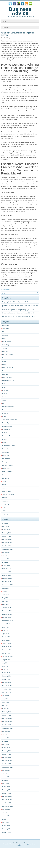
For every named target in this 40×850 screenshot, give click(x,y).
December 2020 (7, 718)
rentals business (5, 289)
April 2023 (5, 633)
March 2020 (6, 747)
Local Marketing (7, 426)
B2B (3, 332)
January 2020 (6, 754)
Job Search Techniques (9, 419)
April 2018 (5, 822)
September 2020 (7, 728)
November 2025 (7, 542)
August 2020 (6, 731)
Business (13, 38)
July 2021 (5, 699)
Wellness (5, 514)
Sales (4, 485)
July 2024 (5, 591)
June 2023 (5, 627)
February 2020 (6, 751)
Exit (3, 384)
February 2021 (6, 712)
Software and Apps (8, 494)
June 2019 (5, 777)
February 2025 (6, 568)
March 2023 (6, 637)
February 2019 (6, 790)
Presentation (6, 458)
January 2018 (6, 832)
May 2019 (5, 780)
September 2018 (7, 806)
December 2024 (7, 575)
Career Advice (6, 341)
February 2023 (6, 640)
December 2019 (7, 757)
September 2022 (7, 656)
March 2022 (6, 673)
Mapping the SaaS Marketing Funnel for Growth (17, 302)
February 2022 (6, 676)
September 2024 (7, 585)
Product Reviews (7, 465)
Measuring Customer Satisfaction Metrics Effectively (18, 313)
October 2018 (6, 803)
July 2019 (5, 773)
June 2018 (5, 816)
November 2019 (7, 760)
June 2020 (5, 738)
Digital (4, 364)
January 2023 (6, 643)
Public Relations (7, 472)
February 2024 (6, 604)
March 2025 (6, 565)
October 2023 (6, 617)
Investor (4, 416)
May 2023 (5, 630)
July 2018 (5, 812)
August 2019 (6, 770)
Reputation (5, 478)
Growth (4, 400)
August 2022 (6, 660)
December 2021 (7, 682)
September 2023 (7, 620)
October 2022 (6, 653)
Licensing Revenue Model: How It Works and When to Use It (20, 305)
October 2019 (6, 764)
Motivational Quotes (8, 445)
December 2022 (7, 646)
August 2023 (6, 624)
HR (3, 403)
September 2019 (7, 767)
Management (6, 429)
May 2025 (5, 562)
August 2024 (6, 588)
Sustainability (6, 501)
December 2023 (7, 611)
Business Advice (20, 11)
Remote (4, 475)
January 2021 (6, 715)
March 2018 (6, 825)
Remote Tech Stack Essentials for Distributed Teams (18, 316)
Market (4, 432)
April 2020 (5, 744)
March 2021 (6, 708)
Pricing (4, 462)
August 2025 (6, 552)
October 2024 (6, 581)
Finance (4, 387)
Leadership (5, 423)
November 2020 (7, 721)
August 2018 (6, 809)
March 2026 (6, 529)
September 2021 (7, 692)
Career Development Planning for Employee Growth (18, 310)
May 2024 (5, 598)
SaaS (4, 481)
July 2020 (5, 734)
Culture (4, 348)
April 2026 (5, 526)
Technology (5, 504)
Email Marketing (7, 377)
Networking (5, 449)
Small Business (7, 491)
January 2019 (6, 793)
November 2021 (7, 686)
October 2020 (6, 725)
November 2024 (7, 578)
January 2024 (6, 607)
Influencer (5, 413)
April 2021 (5, 705)
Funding (4, 393)
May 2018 (5, 819)
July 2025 (5, 555)
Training (4, 511)
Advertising (5, 328)
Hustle (4, 410)
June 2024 (5, 594)
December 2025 (7, 539)
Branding (5, 335)
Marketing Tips (6, 436)
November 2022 (7, 650)
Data (3, 358)
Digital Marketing (7, 367)
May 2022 (5, 669)
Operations (5, 452)
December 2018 (7, 796)
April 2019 (5, 783)
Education (5, 374)
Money (4, 442)
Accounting (5, 325)
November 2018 (7, 799)
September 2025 (7, 549)
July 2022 (5, 663)
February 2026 (6, 533)
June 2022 (5, 666)
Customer (5, 351)
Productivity (5, 468)
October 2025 (6, 546)
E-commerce (6, 371)
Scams (4, 488)
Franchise (5, 390)
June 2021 (5, 702)
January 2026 (6, 536)
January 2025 (6, 572)
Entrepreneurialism (8, 380)
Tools (4, 507)
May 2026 (5, 523)
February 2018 (6, 829)
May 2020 (5, 741)
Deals (4, 361)
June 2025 (5, 559)
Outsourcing (6, 455)
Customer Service (7, 354)
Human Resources (8, 406)
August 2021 (6, 695)
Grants (4, 397)
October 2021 (6, 689)
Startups (4, 498)
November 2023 (7, 614)
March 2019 (6, 786)
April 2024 (5, 601)
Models (4, 439)
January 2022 (6, 679)
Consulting (5, 345)
